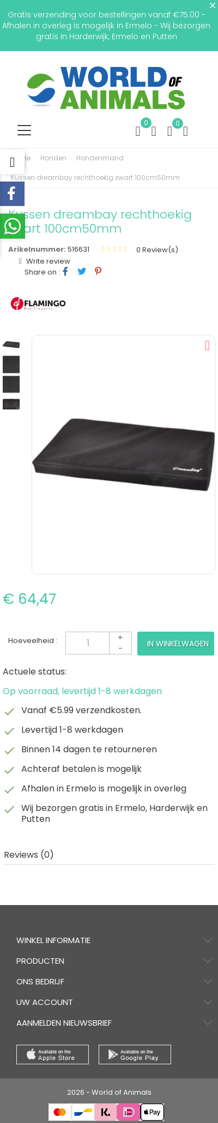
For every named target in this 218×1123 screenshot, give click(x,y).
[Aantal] (98, 643)
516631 (78, 249)
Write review (47, 261)
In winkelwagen (178, 643)
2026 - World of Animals (109, 1092)
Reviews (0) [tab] (29, 855)
